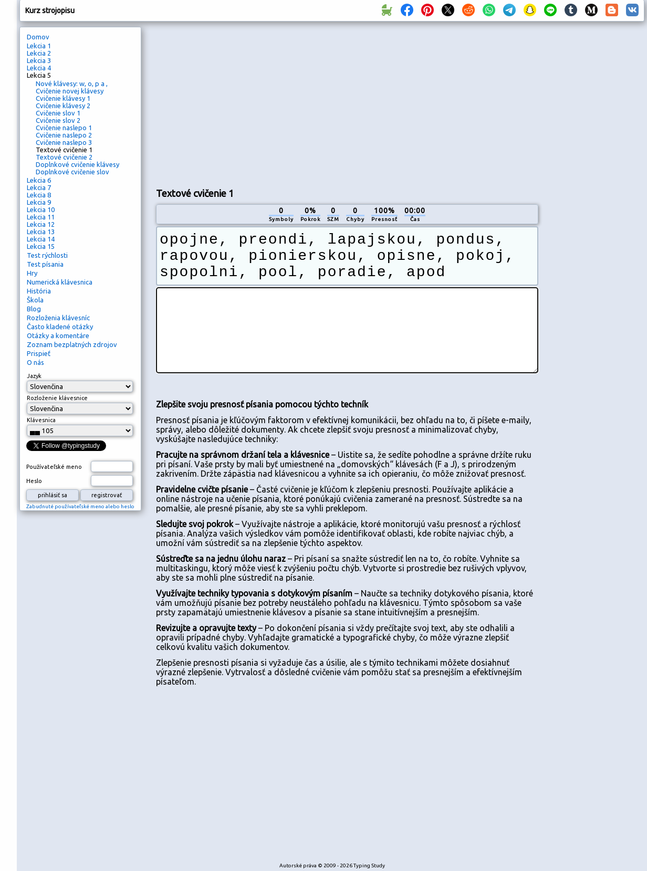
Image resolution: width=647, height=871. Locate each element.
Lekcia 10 (41, 209)
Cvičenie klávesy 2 (63, 105)
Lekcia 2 (39, 53)
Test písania (45, 264)
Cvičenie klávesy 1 (63, 98)
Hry (32, 273)
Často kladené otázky (60, 326)
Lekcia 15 (41, 246)
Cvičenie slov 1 (58, 113)
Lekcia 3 (39, 60)
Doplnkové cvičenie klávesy (77, 164)
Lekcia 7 (39, 187)
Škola (35, 299)
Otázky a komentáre (58, 335)
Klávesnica (41, 420)
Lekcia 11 (41, 217)
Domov (38, 36)
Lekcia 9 (39, 202)
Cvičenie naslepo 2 (64, 135)
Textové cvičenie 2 (64, 157)
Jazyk (34, 376)
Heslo (34, 481)
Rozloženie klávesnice (57, 398)
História (39, 291)
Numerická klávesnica (59, 282)
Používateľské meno (54, 467)
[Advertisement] (279, 102)
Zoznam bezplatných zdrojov (72, 344)
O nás (35, 362)
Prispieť (38, 353)
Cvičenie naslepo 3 (64, 142)
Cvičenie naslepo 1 (64, 127)
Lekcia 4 (39, 67)
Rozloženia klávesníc (58, 317)
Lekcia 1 (39, 45)
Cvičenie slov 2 (58, 120)
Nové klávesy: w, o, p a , (72, 83)
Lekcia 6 (39, 180)
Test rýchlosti (47, 255)
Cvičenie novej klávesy (69, 91)
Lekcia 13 (41, 231)
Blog (34, 308)
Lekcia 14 (41, 239)
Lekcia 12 (41, 224)
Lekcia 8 (39, 194)
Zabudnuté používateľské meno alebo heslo (80, 506)
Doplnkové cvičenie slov (72, 171)
